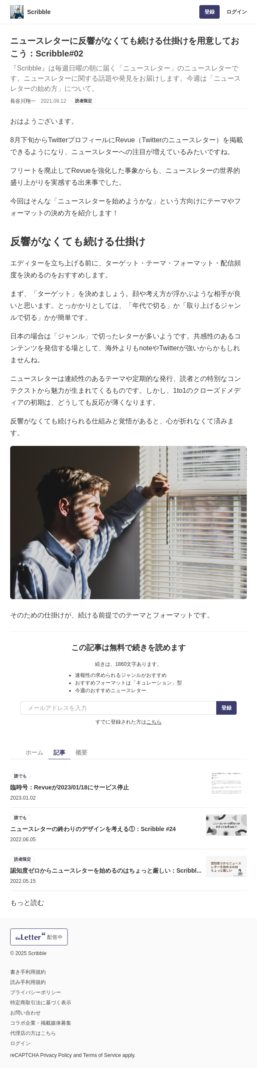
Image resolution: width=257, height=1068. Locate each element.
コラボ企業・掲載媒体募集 (40, 1023)
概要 (81, 752)
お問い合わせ (25, 1013)
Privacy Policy (56, 1055)
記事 (59, 752)
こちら (154, 722)
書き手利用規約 (28, 972)
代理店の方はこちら (33, 1033)
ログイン (236, 11)
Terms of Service (102, 1055)
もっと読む (27, 902)
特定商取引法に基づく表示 (40, 1003)
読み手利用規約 (28, 982)
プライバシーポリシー (35, 992)
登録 (209, 12)
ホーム (34, 752)
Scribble (38, 11)
